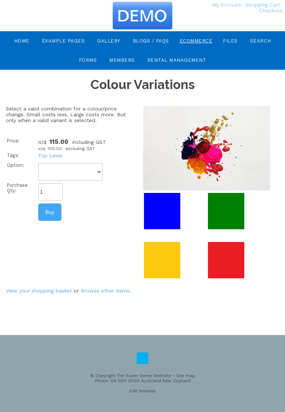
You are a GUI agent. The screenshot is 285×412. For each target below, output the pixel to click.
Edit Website (142, 390)
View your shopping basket (39, 291)
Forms (88, 60)
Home (21, 41)
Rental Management (176, 60)
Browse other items (105, 291)
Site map (185, 375)
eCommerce (196, 41)
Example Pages (63, 41)
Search (260, 41)
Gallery (108, 41)
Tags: (13, 155)
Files (230, 41)
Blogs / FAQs (151, 41)
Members (122, 60)
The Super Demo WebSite (144, 375)
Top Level (50, 155)
